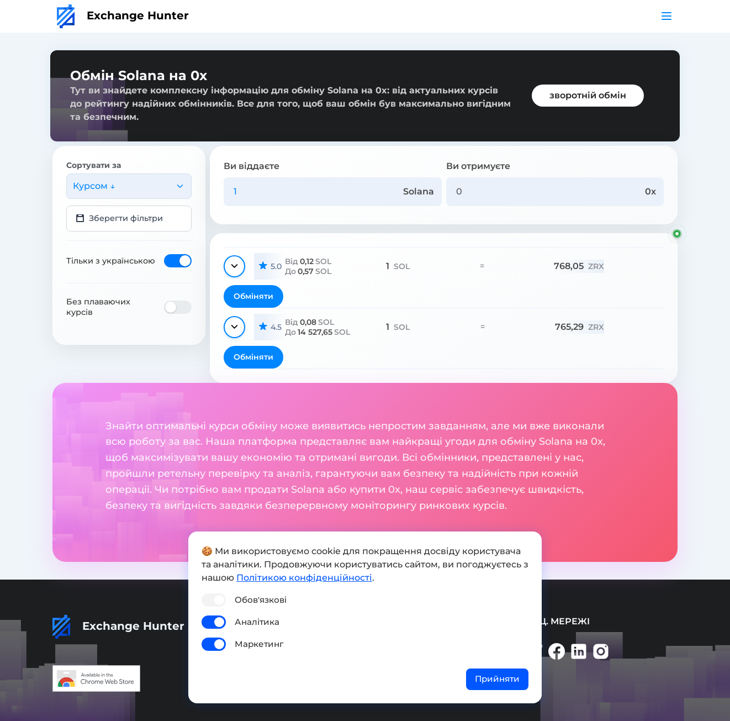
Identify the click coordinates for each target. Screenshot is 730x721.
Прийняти (497, 678)
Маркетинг (259, 644)
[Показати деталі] (234, 266)
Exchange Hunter (123, 15)
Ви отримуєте (478, 166)
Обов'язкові (261, 599)
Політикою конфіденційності (304, 577)
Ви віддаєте (251, 166)
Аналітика (257, 622)
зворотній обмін (587, 95)
